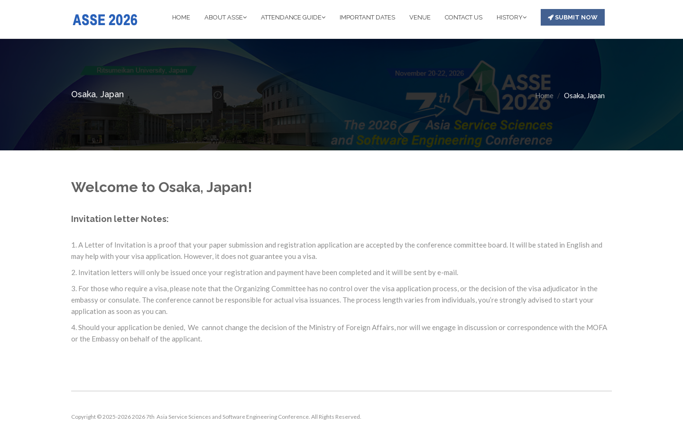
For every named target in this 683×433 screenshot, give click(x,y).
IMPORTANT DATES (367, 17)
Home (544, 95)
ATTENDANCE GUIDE (293, 17)
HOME (181, 17)
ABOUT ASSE (225, 17)
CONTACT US (463, 17)
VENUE (420, 17)
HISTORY (511, 17)
